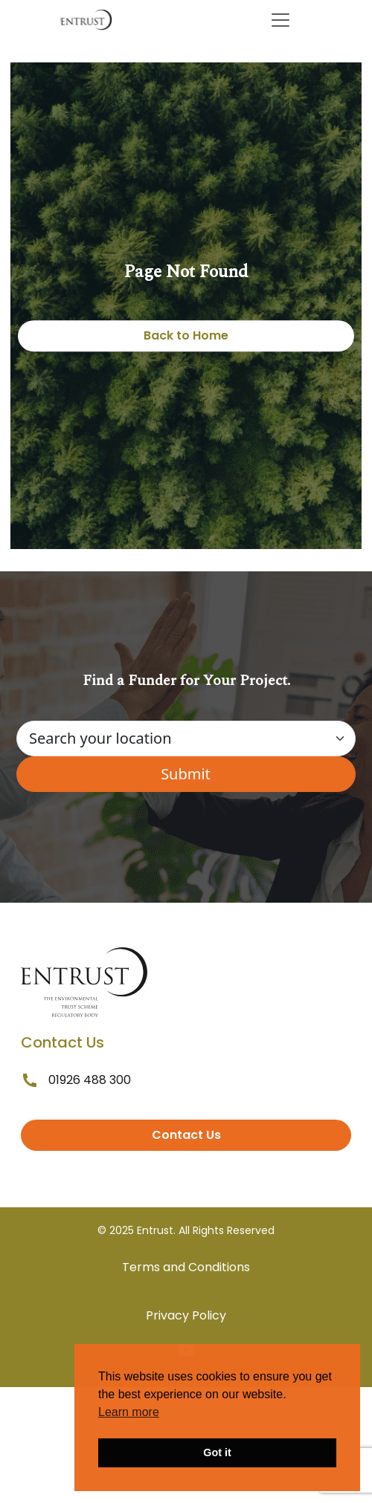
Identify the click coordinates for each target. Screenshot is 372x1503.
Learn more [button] (128, 1412)
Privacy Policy (186, 1315)
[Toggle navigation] (280, 20)
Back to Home (186, 335)
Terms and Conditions (186, 1267)
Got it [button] (217, 1452)
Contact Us (186, 1134)
